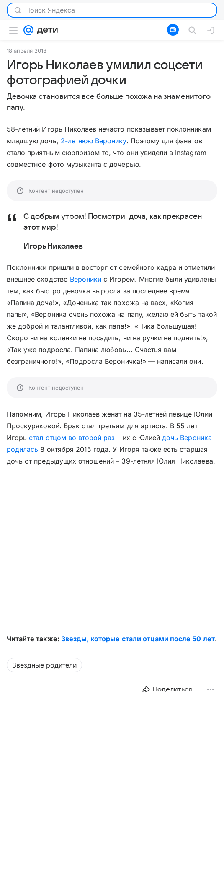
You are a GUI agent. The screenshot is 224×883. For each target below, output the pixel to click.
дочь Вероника (187, 437)
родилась (22, 449)
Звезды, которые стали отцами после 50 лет (138, 638)
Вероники (85, 279)
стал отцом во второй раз (72, 437)
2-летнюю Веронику (93, 141)
